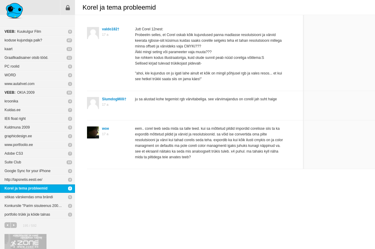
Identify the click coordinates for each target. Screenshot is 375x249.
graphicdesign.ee (18, 136)
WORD (10, 75)
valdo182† (110, 29)
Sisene (67, 7)
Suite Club (12, 162)
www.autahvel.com (19, 84)
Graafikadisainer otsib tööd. (26, 58)
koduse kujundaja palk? (23, 40)
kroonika (11, 101)
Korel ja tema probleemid (25, 188)
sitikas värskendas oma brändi (28, 197)
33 (69, 92)
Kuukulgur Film (22, 31)
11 (69, 57)
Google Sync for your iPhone (27, 171)
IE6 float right (15, 119)
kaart (8, 49)
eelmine (7, 225)
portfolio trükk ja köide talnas (27, 214)
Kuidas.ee (12, 110)
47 (69, 40)
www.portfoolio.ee (18, 145)
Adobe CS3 (13, 153)
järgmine (14, 225)
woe (105, 128)
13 (69, 48)
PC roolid (11, 66)
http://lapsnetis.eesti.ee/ (23, 180)
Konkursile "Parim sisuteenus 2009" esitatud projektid (39, 206)
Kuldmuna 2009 (17, 127)
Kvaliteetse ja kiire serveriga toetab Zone (25, 241)
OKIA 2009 (19, 92)
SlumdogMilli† (114, 99)
